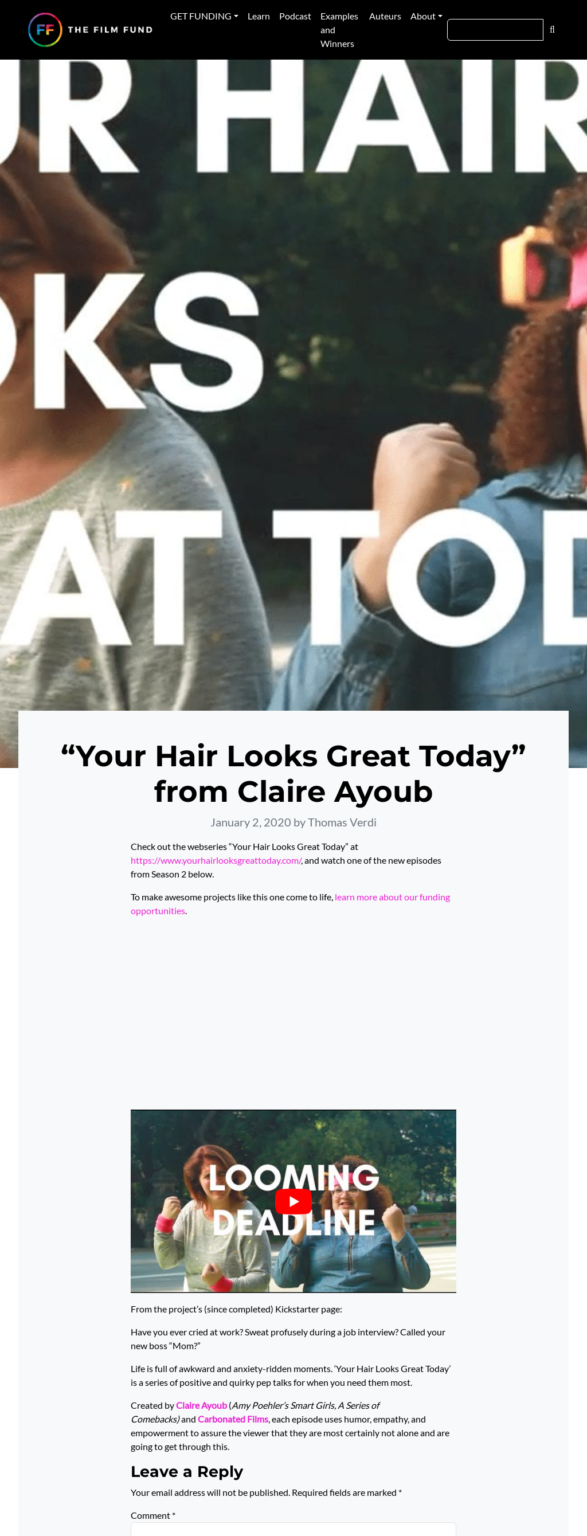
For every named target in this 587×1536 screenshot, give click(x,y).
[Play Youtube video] (293, 1201)
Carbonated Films (233, 1418)
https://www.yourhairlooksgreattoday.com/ (216, 860)
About (423, 15)
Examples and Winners (339, 29)
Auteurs (385, 15)
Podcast (295, 15)
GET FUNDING (201, 15)
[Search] (495, 30)
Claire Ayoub (201, 1405)
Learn (259, 15)
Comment (153, 1515)
